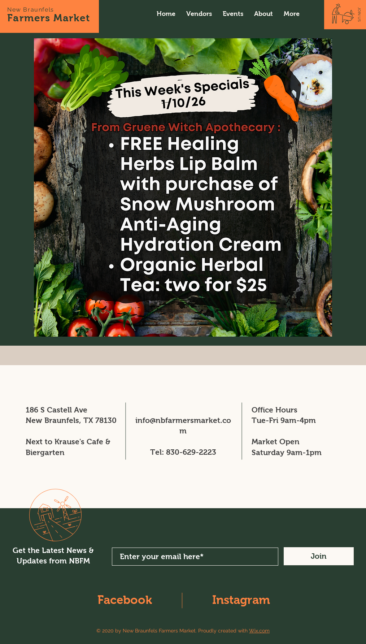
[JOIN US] (359, 14)
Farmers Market (48, 17)
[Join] (319, 556)
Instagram (241, 599)
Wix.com (259, 631)
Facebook (124, 599)
